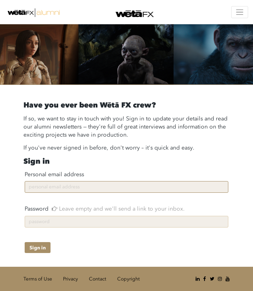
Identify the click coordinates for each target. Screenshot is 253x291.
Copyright (128, 279)
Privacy (70, 279)
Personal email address (54, 174)
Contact (97, 279)
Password (105, 208)
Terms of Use (37, 279)
